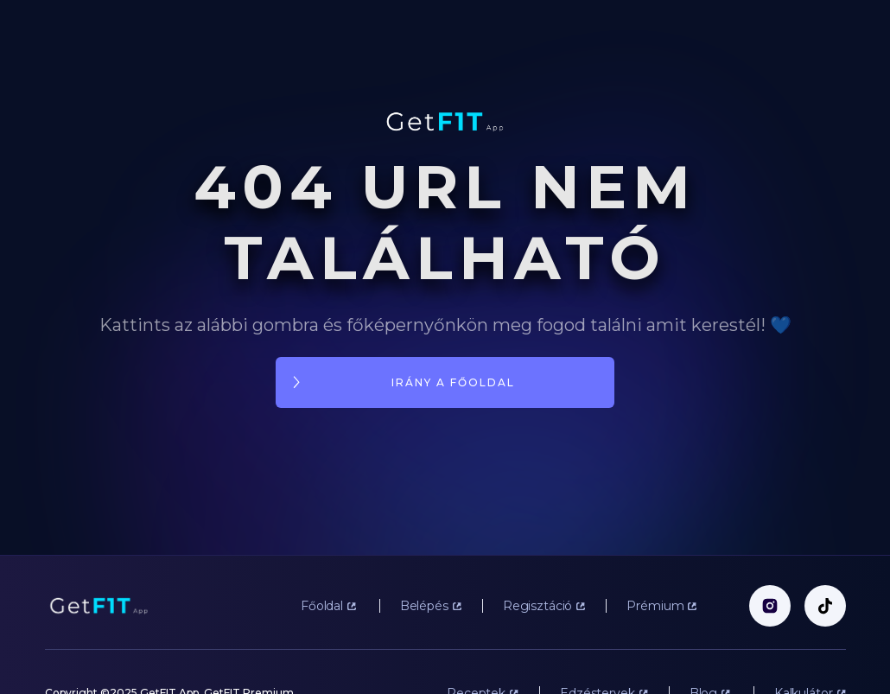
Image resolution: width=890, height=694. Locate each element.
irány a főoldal (453, 382)
